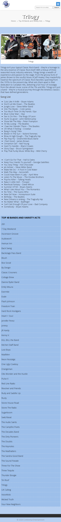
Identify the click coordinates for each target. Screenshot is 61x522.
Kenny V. (5, 335)
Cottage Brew (7, 277)
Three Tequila (7, 470)
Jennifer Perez (7, 320)
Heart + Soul (7, 316)
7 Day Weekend (8, 229)
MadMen (5, 354)
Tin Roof (5, 480)
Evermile (5, 291)
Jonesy (4, 325)
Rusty (4, 398)
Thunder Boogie (8, 475)
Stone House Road (10, 402)
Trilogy (4, 485)
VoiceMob (6, 494)
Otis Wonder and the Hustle (14, 373)
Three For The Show (10, 465)
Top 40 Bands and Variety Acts (30, 21)
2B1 (3, 224)
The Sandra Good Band (12, 456)
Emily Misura (7, 287)
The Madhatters (8, 451)
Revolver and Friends (11, 388)
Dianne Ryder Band (10, 282)
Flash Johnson (8, 301)
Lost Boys (6, 349)
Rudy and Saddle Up (11, 393)
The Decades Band (10, 431)
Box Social (6, 262)
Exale (3, 296)
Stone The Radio (9, 407)
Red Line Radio (8, 383)
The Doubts (6, 441)
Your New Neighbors (11, 504)
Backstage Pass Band (11, 253)
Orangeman (6, 369)
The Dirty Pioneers (9, 436)
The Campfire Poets (10, 427)
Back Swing (6, 248)
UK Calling (6, 489)
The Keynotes (7, 446)
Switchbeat (6, 417)
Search (56, 7)
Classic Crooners (9, 272)
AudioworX (6, 238)
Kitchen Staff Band (9, 345)
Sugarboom (6, 412)
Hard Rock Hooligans (11, 311)
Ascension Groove (9, 233)
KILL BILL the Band (10, 340)
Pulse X (4, 378)
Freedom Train (8, 306)
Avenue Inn (6, 243)
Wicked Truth (7, 499)
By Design (6, 267)
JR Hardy (5, 330)
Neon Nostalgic (8, 359)
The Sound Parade (10, 460)
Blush (4, 258)
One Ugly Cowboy (9, 364)
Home (13, 21)
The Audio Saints (9, 422)
